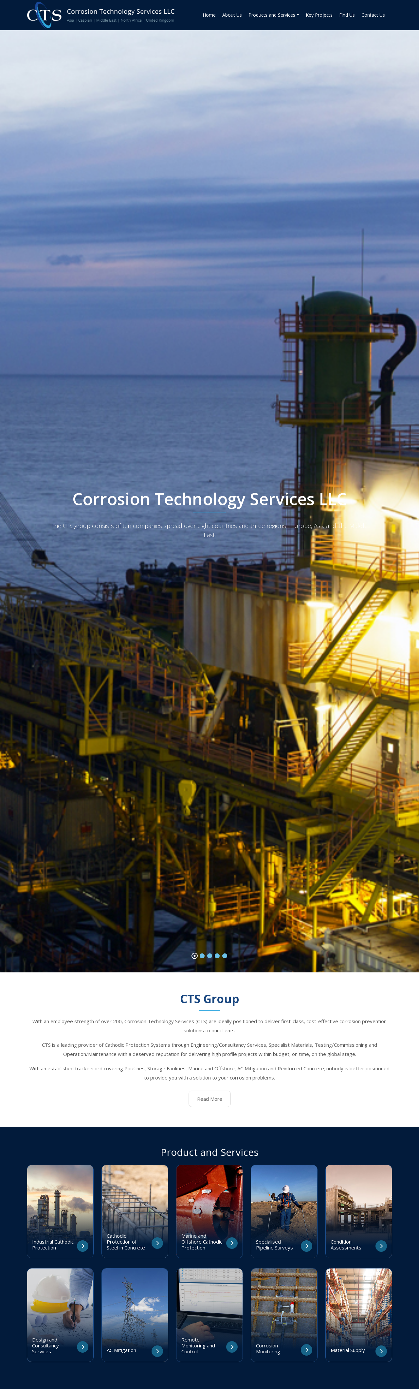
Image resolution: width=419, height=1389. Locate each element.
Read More (209, 1099)
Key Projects (319, 15)
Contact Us (373, 15)
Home (209, 15)
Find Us (347, 15)
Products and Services (271, 15)
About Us (232, 15)
